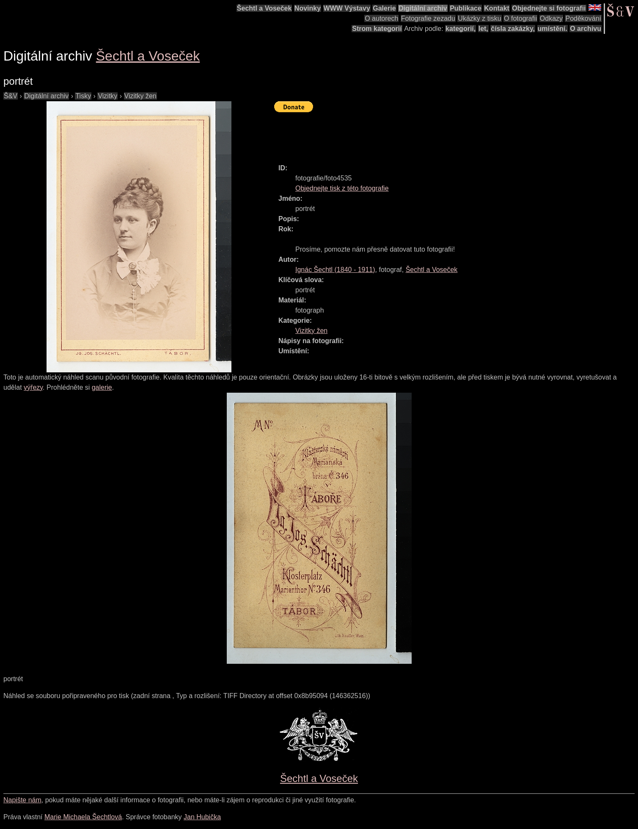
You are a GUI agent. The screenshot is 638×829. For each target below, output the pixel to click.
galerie (102, 387)
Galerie (384, 8)
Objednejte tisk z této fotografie (342, 188)
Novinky (307, 8)
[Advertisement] (428, 134)
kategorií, (461, 28)
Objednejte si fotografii (549, 8)
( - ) (335, 269)
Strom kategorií (377, 28)
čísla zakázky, (513, 28)
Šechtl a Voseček (264, 8)
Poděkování (583, 18)
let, (483, 28)
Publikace (465, 8)
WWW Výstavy (347, 8)
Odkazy (551, 18)
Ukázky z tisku (479, 18)
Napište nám (22, 800)
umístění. (552, 28)
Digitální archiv (423, 8)
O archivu (585, 28)
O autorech (381, 18)
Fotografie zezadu (428, 18)
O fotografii (520, 18)
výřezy (33, 387)
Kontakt (496, 8)
